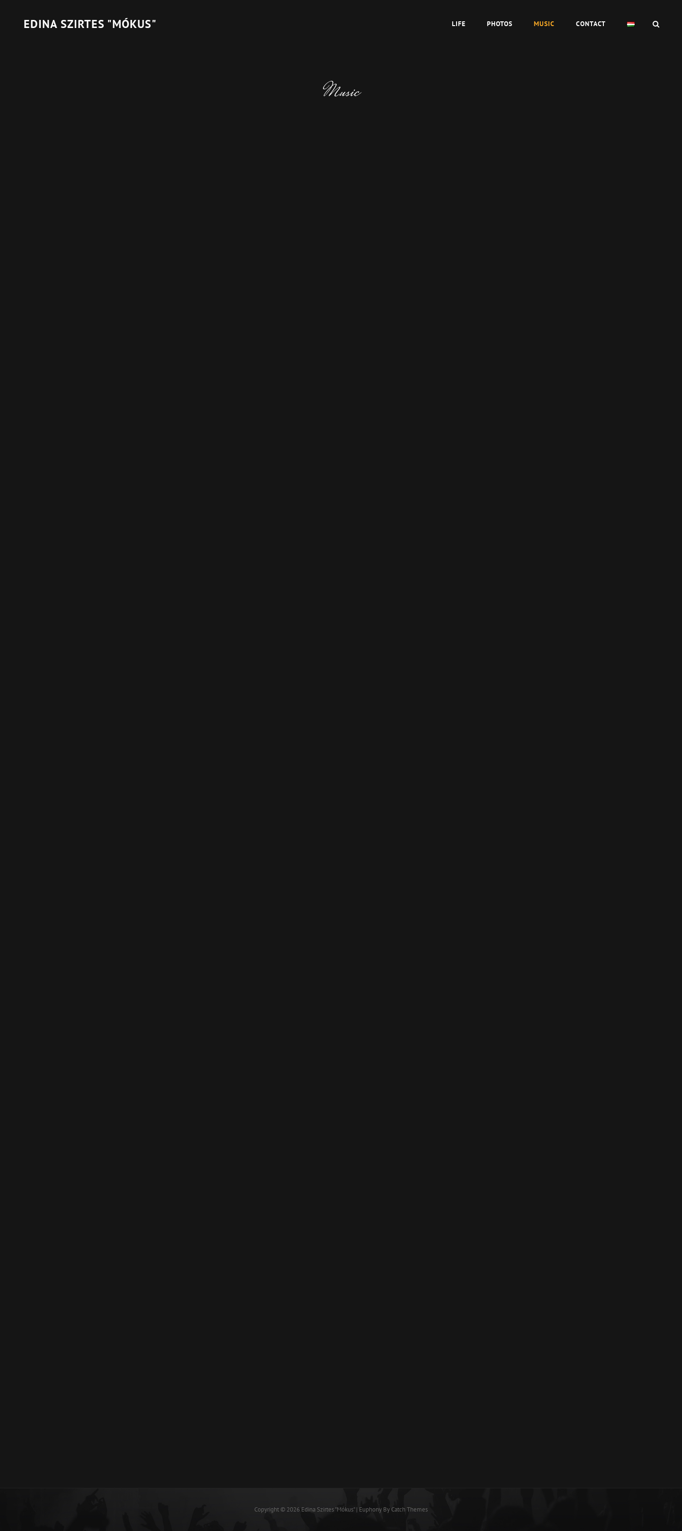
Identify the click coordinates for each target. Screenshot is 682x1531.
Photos (499, 23)
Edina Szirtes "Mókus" (90, 24)
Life (459, 23)
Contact (591, 23)
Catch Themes (409, 1509)
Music (544, 23)
